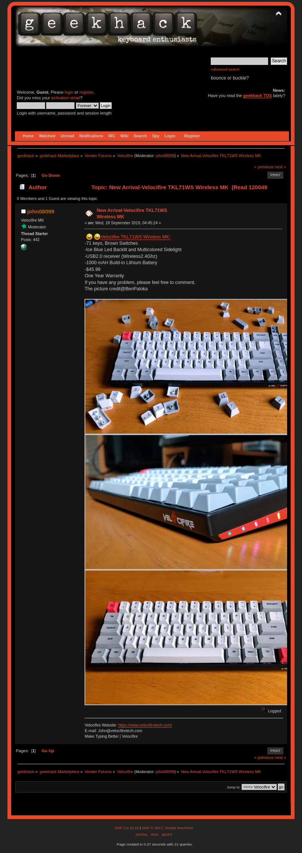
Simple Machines (179, 828)
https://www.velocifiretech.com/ (145, 725)
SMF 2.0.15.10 (127, 828)
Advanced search (225, 69)
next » (280, 167)
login (69, 92)
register (86, 92)
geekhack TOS (257, 95)
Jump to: (234, 787)
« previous (264, 167)
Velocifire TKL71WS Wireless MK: (136, 237)
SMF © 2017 (152, 828)
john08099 (165, 155)
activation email (65, 98)
